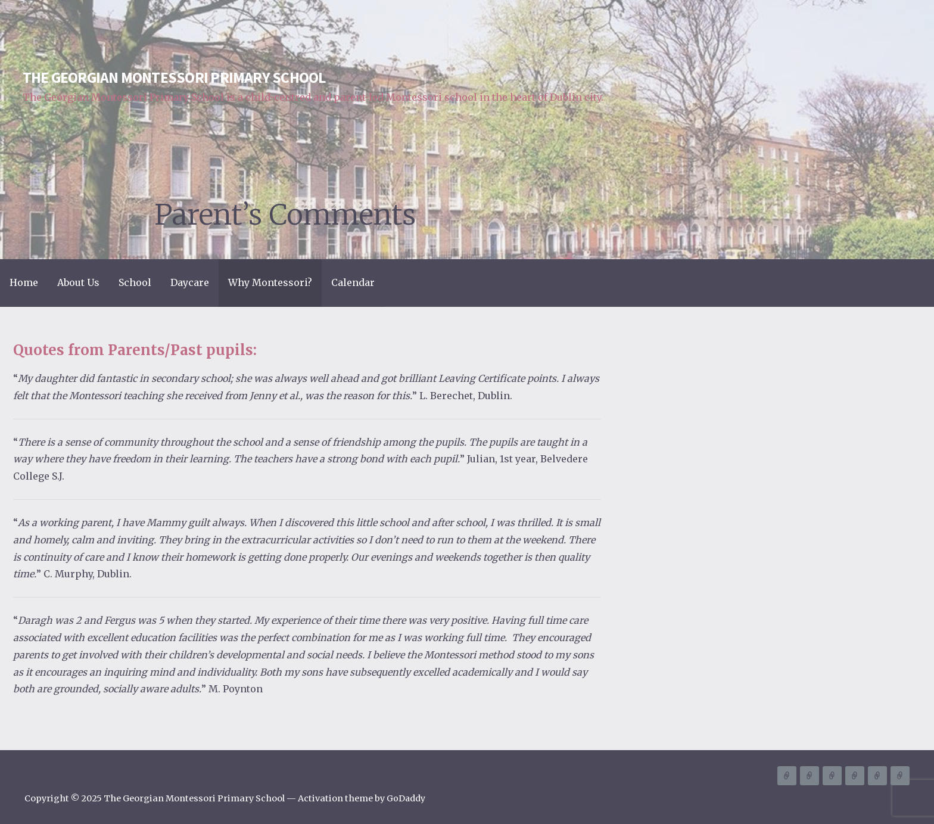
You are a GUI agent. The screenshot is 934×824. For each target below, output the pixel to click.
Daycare (189, 282)
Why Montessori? (270, 282)
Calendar (353, 282)
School (135, 282)
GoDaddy (406, 798)
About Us (78, 282)
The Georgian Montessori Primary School (174, 77)
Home (24, 282)
